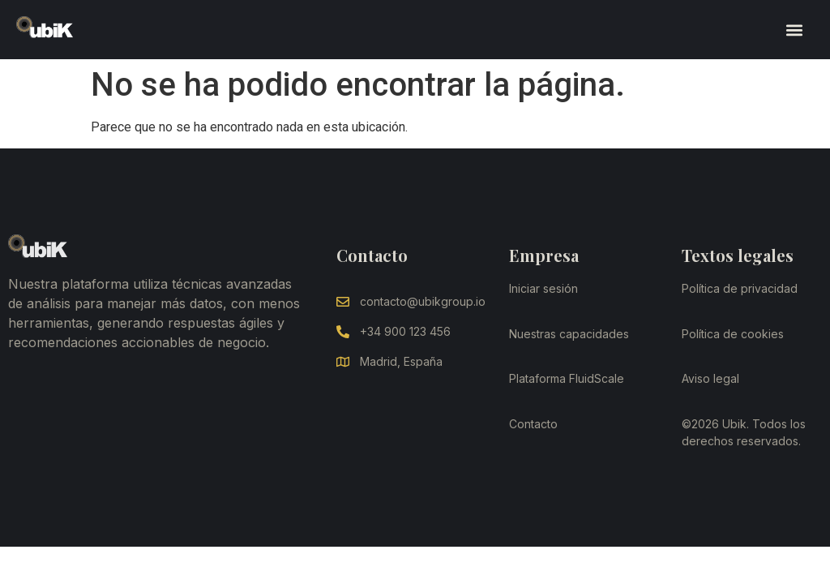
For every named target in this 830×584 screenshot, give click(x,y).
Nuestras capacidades (569, 334)
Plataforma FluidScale (566, 378)
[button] (794, 29)
